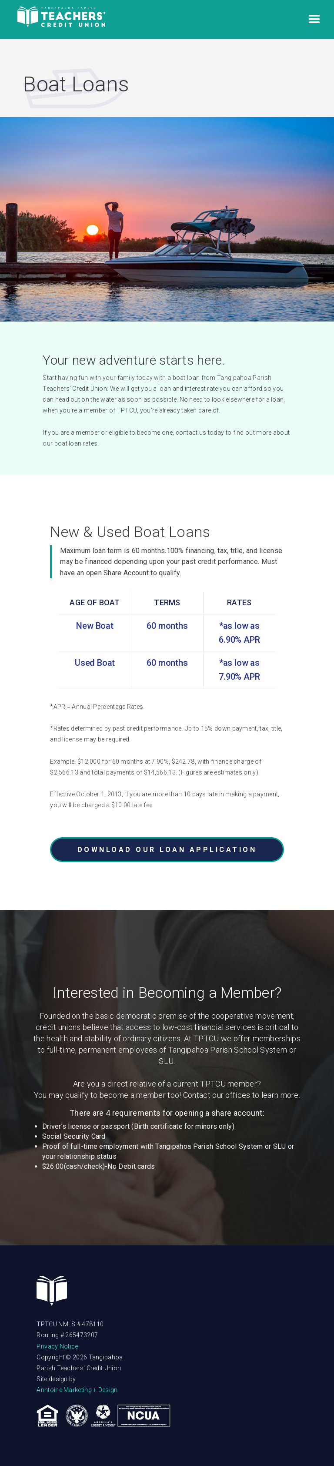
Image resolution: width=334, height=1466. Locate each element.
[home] (61, 20)
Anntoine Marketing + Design (77, 1389)
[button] (314, 19)
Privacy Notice (57, 1346)
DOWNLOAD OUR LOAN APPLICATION (167, 849)
